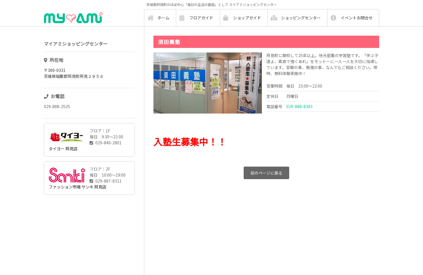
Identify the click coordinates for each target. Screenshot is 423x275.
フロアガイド (201, 18)
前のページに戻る (266, 173)
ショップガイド (247, 18)
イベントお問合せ (357, 18)
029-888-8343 (299, 106)
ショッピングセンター (301, 18)
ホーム (163, 18)
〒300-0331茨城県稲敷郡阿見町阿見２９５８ (74, 73)
